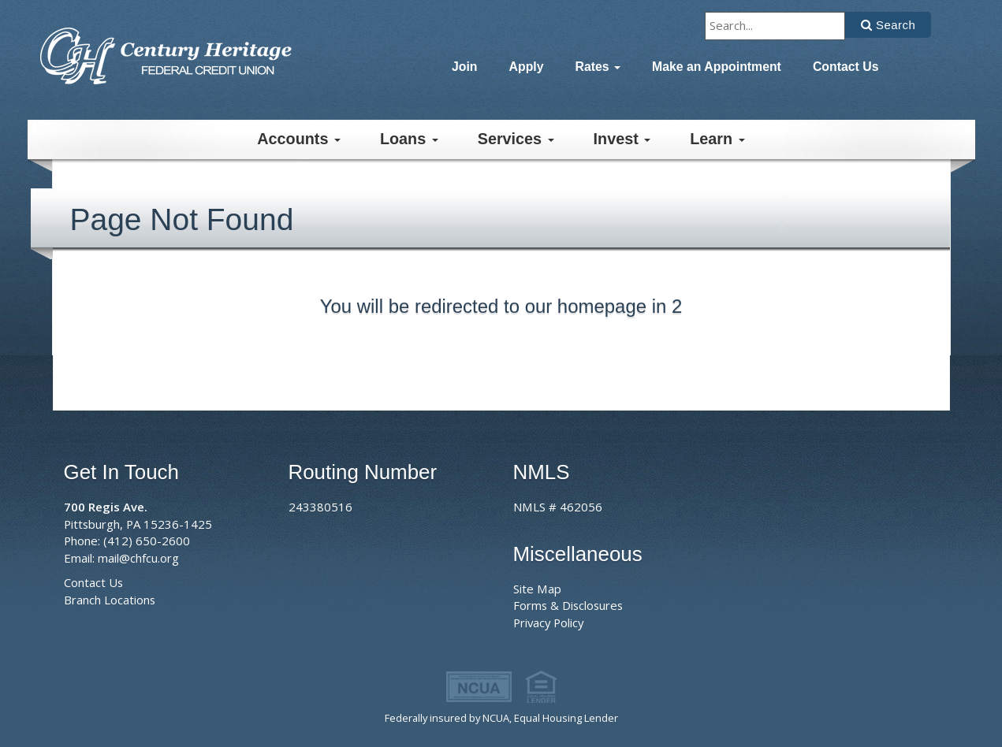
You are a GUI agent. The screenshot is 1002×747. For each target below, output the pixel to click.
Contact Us (846, 66)
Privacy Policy (548, 622)
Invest (622, 138)
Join (465, 66)
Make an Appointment (716, 66)
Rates (598, 66)
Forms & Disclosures (568, 605)
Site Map (537, 588)
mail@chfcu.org (138, 558)
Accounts (299, 138)
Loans (409, 138)
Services (516, 138)
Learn (717, 138)
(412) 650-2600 (146, 540)
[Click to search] (888, 25)
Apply (526, 66)
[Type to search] (775, 26)
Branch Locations (109, 600)
